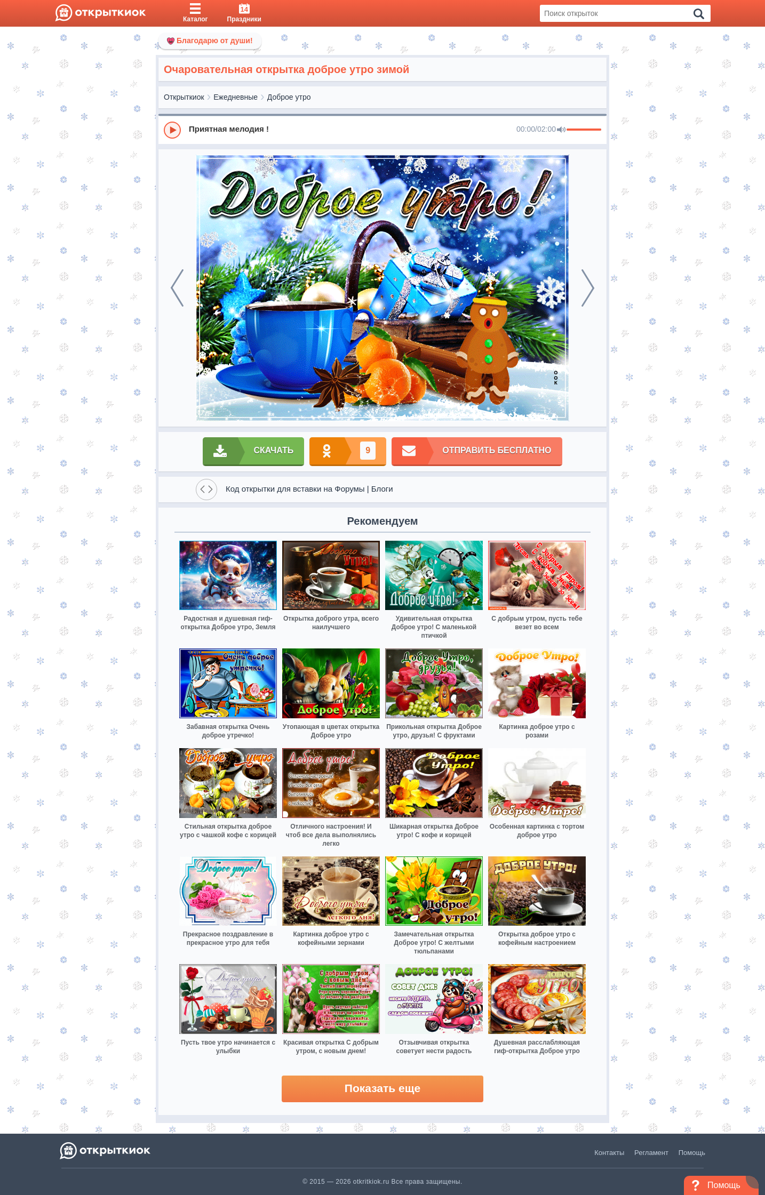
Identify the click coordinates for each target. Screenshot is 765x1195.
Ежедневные (235, 97)
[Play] (172, 130)
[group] (382, 129)
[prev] (177, 288)
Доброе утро (289, 97)
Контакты (609, 1153)
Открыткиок (184, 97)
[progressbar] (584, 130)
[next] (588, 288)
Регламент (651, 1153)
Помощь (692, 1153)
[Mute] (561, 130)
